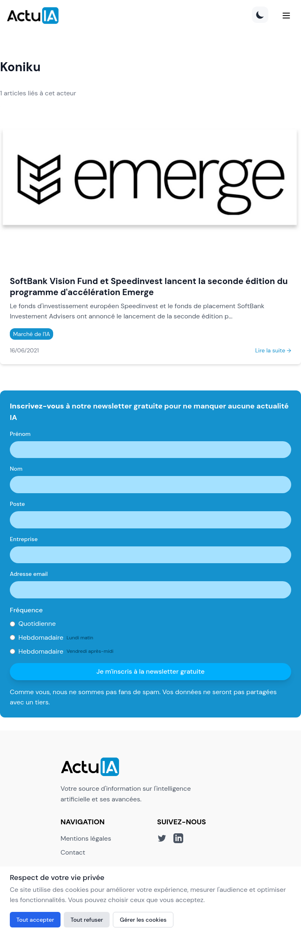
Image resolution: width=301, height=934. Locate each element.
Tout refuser (86, 919)
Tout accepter (35, 919)
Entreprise (24, 539)
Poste (17, 504)
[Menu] (286, 15)
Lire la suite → (273, 350)
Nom (16, 468)
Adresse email (29, 574)
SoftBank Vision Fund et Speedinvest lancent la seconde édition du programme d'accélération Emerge (149, 286)
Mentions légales (86, 838)
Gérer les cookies (143, 919)
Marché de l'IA (31, 334)
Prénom (20, 434)
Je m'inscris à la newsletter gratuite (151, 671)
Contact (73, 852)
